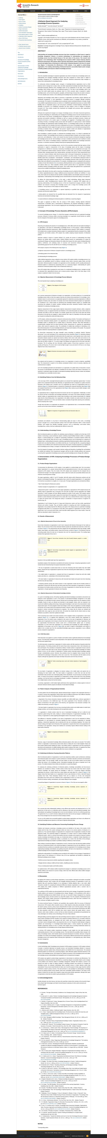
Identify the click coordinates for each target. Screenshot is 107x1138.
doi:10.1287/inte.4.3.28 (51, 1103)
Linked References (80, 22)
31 (42, 831)
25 (56, 334)
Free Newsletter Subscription (25, 32)
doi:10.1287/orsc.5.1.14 (57, 1022)
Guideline (20, 25)
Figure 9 (68, 782)
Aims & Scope (22, 21)
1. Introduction (43, 72)
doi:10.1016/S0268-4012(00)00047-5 (76, 1031)
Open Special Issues (23, 44)
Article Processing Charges (25, 27)
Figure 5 (76, 530)
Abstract (77, 14)
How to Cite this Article (81, 24)
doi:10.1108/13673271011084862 (48, 1054)
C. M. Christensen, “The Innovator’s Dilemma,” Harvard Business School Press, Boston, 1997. (62, 1036)
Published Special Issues (24, 46)
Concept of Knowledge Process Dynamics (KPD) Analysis (24, 61)
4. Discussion (42, 876)
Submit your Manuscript (77, 1136)
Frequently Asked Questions (25, 40)
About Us (75, 11)
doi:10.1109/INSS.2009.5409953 (48, 1098)
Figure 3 (45, 386)
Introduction (21, 57)
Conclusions (21, 76)
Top (19, 52)
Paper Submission (22, 29)
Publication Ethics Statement (25, 36)
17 (45, 148)
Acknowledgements (22, 78)
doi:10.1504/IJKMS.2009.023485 (57, 1077)
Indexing (20, 17)
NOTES (40, 1124)
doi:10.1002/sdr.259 (77, 1117)
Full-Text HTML (79, 18)
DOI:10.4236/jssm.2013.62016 (45, 18)
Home (22, 11)
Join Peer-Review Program (33, 1136)
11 (63, 103)
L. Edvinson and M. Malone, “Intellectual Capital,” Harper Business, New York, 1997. (60, 1010)
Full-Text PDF (79, 16)
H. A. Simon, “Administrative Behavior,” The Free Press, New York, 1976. (57, 1100)
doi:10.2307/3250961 (46, 999)
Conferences (54, 11)
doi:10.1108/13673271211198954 (48, 1059)
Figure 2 (77, 334)
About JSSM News (23, 38)
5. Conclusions (43, 943)
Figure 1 (64, 247)
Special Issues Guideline (24, 48)
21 (49, 164)
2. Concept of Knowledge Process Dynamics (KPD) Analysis (58, 211)
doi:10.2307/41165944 (64, 1063)
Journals (32, 11)
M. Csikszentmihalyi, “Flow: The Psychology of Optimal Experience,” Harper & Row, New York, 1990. (64, 1089)
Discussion (20, 73)
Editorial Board (22, 23)
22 (64, 237)
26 (84, 396)
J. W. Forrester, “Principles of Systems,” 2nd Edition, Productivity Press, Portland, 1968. (61, 1110)
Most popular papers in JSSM (25, 34)
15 (70, 922)
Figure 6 (45, 617)
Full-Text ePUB (79, 20)
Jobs (85, 11)
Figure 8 (85, 772)
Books (43, 11)
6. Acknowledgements (45, 978)
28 (72, 426)
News (64, 11)
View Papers (21, 19)
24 (72, 314)
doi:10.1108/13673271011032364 (48, 1082)
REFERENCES (42, 988)
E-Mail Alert (21, 1136)
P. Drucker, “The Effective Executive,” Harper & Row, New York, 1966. (57, 1087)
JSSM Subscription (23, 30)
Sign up (67, 1136)
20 (54, 163)
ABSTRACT (42, 51)
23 (79, 297)
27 (51, 399)
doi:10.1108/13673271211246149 (62, 1109)
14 (81, 302)
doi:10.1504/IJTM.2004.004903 (54, 1072)
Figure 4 (46, 528)
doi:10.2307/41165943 (46, 1015)
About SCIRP (50, 1132)
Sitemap (55, 1132)
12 (44, 108)
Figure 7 (57, 704)
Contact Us (60, 1132)
